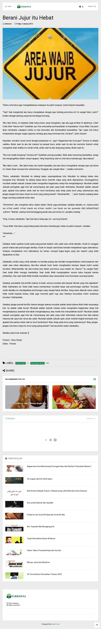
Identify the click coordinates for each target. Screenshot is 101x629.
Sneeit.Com (55, 624)
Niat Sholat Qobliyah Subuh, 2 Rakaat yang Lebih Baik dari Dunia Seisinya (57, 491)
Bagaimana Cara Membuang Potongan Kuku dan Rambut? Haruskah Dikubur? (59, 466)
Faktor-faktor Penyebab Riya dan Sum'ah (44, 550)
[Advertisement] (50, 353)
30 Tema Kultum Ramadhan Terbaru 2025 (44, 574)
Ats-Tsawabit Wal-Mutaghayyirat (40, 527)
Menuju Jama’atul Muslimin (38, 562)
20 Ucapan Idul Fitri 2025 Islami (39, 479)
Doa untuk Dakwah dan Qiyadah (40, 503)
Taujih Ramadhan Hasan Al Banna (41, 538)
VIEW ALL (91, 418)
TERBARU (10, 418)
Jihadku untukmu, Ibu (64, 403)
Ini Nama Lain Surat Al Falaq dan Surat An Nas (46, 515)
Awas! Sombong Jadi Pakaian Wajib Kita (26, 403)
